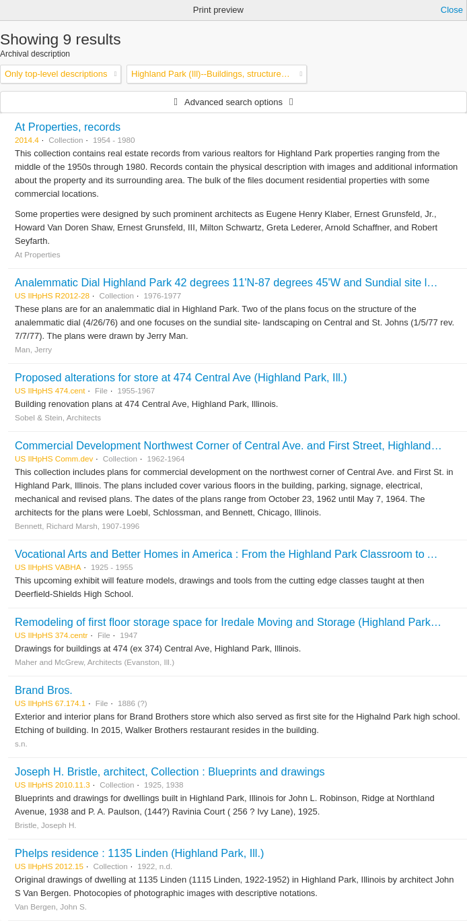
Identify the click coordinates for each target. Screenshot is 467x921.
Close (452, 10)
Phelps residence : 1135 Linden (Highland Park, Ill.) (139, 853)
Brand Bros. (44, 690)
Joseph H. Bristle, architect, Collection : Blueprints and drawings (170, 771)
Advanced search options (233, 102)
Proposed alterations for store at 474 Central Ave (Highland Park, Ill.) (181, 377)
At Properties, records (67, 127)
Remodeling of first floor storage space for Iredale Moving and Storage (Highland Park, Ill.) (233, 622)
